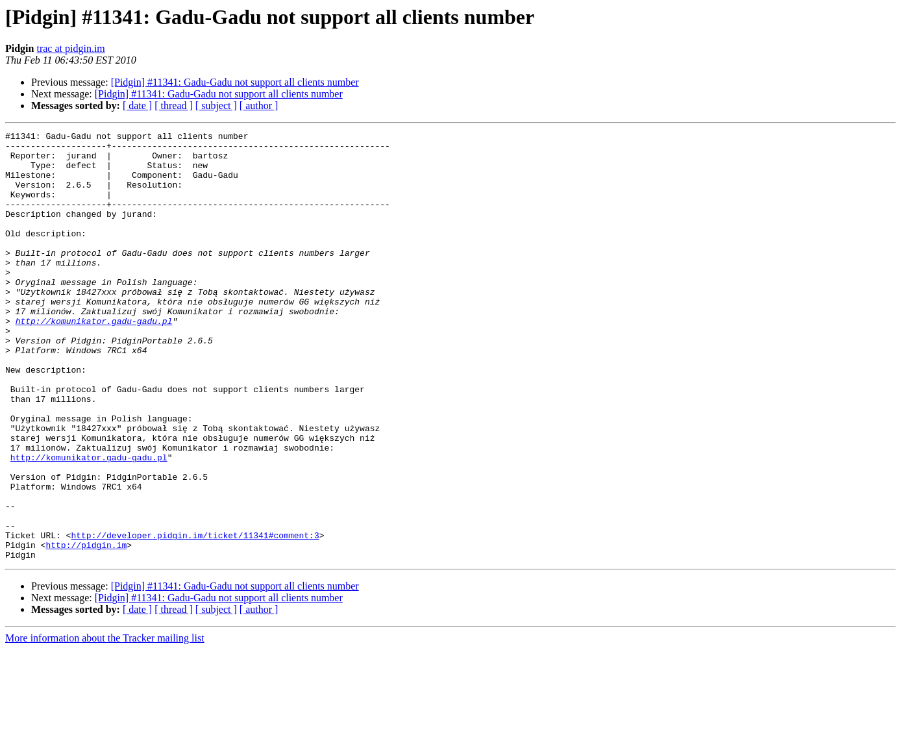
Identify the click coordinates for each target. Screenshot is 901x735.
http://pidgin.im (86, 628)
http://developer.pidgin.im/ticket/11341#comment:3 (195, 617)
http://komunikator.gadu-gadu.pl (94, 360)
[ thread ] (173, 105)
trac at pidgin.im (70, 48)
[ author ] (259, 105)
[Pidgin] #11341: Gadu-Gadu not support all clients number (235, 82)
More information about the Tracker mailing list (104, 723)
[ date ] (137, 105)
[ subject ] (216, 105)
